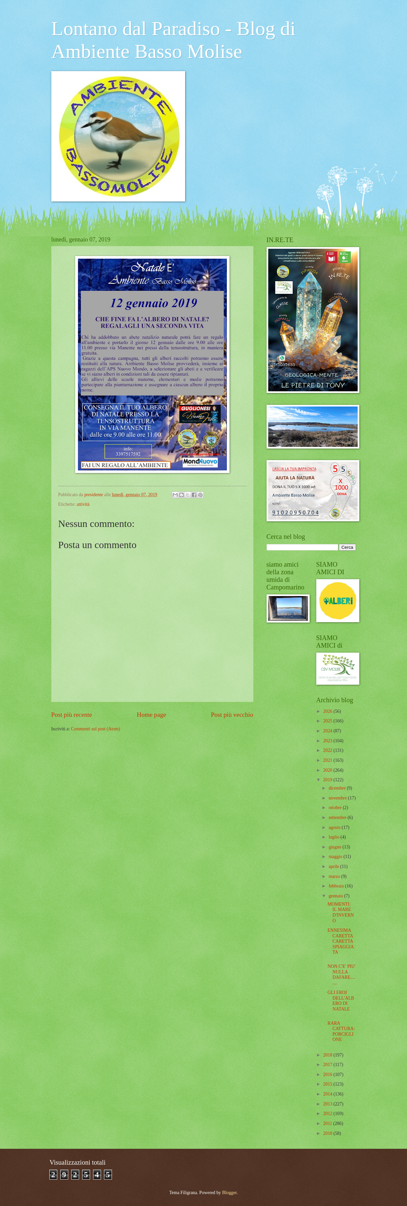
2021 (328, 760)
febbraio (337, 885)
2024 (328, 730)
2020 (328, 770)
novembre (338, 798)
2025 (328, 720)
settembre (338, 817)
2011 (328, 1123)
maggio (336, 856)
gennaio (336, 895)
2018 (328, 1055)
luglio (334, 837)
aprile (334, 866)
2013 (328, 1103)
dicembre (338, 788)
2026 (328, 711)
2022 (328, 750)
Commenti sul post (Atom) (95, 728)
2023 (328, 740)
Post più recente (71, 714)
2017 (328, 1064)
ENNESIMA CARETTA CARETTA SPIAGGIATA (341, 941)
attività (83, 504)
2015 (328, 1084)
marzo (335, 876)
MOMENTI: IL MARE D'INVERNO (341, 912)
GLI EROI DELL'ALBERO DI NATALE (341, 1001)
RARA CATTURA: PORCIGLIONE (341, 1031)
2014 (328, 1094)
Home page (151, 714)
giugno (335, 846)
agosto (335, 827)
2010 (328, 1133)
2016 (328, 1074)
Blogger (229, 1192)
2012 (328, 1113)
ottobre (336, 807)
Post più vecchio (232, 714)
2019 (328, 779)
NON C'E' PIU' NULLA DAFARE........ (341, 974)
